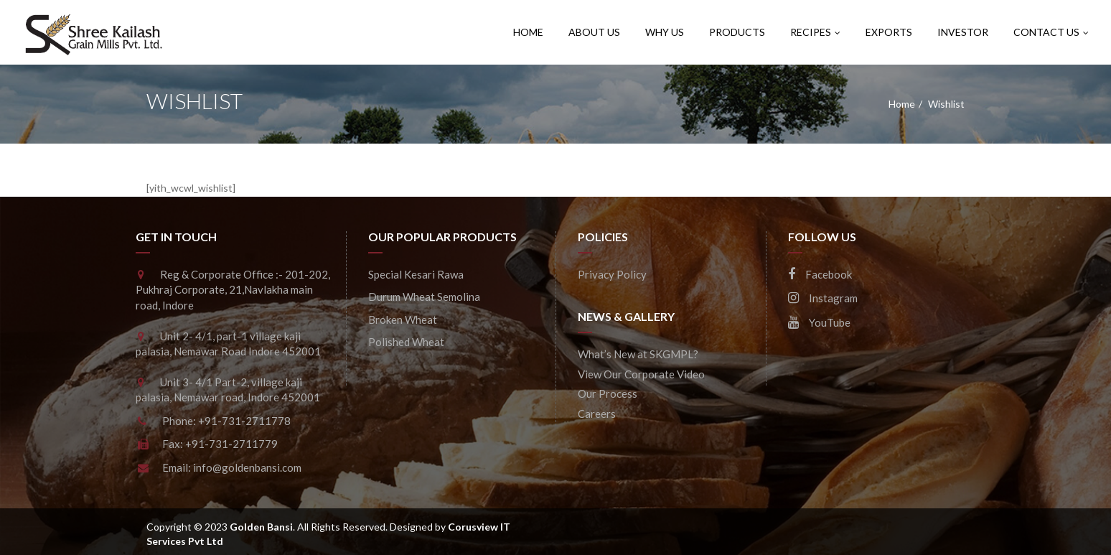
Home (528, 32)
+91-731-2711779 (231, 443)
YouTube (819, 322)
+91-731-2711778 (244, 420)
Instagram (823, 298)
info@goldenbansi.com (247, 467)
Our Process (607, 393)
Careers (597, 413)
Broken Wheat (402, 319)
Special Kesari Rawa (416, 274)
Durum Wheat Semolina (424, 296)
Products (737, 32)
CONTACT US (1051, 32)
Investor (962, 32)
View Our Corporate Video (641, 374)
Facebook (820, 274)
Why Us (664, 32)
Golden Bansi (261, 527)
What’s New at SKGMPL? (638, 354)
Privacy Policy (612, 274)
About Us (594, 32)
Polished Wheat (406, 341)
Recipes (815, 32)
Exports (889, 32)
